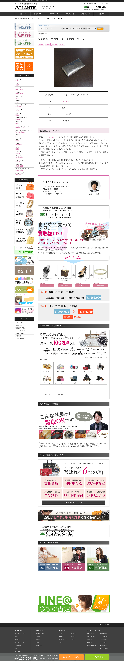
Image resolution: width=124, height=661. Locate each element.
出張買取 (38, 630)
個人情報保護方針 (91, 633)
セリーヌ (24, 139)
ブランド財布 (60, 383)
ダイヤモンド (60, 371)
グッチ (24, 101)
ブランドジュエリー (47, 383)
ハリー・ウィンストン (24, 105)
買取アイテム (85, 14)
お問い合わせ (20, 338)
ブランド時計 (100, 371)
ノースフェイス (24, 156)
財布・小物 (61, 44)
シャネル (42, 44)
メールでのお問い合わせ (91, 3)
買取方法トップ (40, 621)
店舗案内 (18, 336)
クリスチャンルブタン (24, 127)
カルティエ (24, 97)
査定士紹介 (103, 630)
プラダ (24, 148)
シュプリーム (24, 152)
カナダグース (24, 165)
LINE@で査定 (97, 657)
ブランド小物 (73, 383)
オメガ (72, 627)
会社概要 (89, 630)
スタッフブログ (104, 636)
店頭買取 (51, 44)
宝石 (73, 371)
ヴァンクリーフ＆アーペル (24, 131)
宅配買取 (38, 624)
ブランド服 (87, 383)
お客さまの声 (20, 333)
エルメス (24, 80)
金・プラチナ (46, 371)
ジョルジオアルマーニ (24, 169)
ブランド (50, 28)
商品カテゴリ (72, 28)
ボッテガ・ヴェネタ (24, 118)
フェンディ (24, 135)
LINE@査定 (39, 633)
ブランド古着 (18, 633)
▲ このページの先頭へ (102, 613)
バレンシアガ (24, 174)
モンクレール (24, 161)
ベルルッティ (24, 122)
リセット (100, 28)
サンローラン (24, 144)
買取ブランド (70, 14)
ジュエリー (17, 627)
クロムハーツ (24, 93)
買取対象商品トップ (20, 621)
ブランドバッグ (87, 371)
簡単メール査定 (71, 657)
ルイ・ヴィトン (24, 88)
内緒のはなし (103, 633)
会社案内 (102, 14)
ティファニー (24, 110)
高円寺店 (71, 44)
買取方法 (89, 28)
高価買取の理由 (20, 328)
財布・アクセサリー (20, 630)
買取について (54, 14)
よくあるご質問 (103, 3)
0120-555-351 (97, 7)
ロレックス (73, 624)
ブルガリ (24, 114)
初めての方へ (38, 14)
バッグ (16, 624)
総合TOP (23, 14)
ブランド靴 (100, 383)
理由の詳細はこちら (73, 491)
